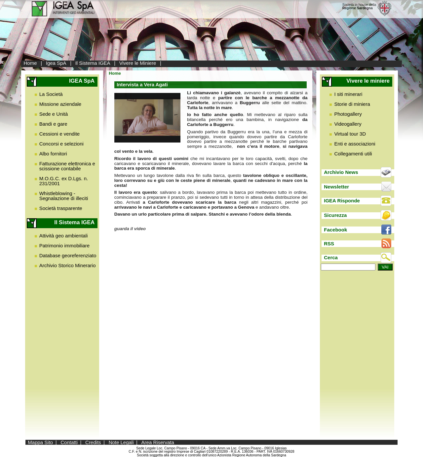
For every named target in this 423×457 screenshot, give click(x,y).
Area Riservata (157, 442)
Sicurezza (335, 215)
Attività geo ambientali (63, 235)
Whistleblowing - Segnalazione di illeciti (63, 195)
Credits (93, 442)
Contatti (69, 442)
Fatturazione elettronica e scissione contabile (67, 166)
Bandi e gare (53, 124)
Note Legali (121, 442)
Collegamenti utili (353, 153)
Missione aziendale (60, 104)
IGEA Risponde (342, 200)
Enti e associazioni (354, 143)
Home (30, 63)
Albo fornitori (53, 153)
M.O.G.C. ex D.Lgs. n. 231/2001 (63, 181)
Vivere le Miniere (137, 63)
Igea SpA (56, 63)
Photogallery (348, 114)
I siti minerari (348, 94)
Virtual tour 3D (350, 134)
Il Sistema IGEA (92, 63)
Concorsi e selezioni (61, 143)
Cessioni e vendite (59, 134)
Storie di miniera (352, 104)
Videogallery (347, 124)
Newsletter (336, 186)
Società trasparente (60, 208)
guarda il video (130, 228)
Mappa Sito (40, 442)
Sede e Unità (53, 114)
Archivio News (341, 172)
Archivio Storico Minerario (67, 265)
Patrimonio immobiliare (64, 245)
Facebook (335, 229)
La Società (51, 94)
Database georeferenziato (67, 255)
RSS (329, 243)
